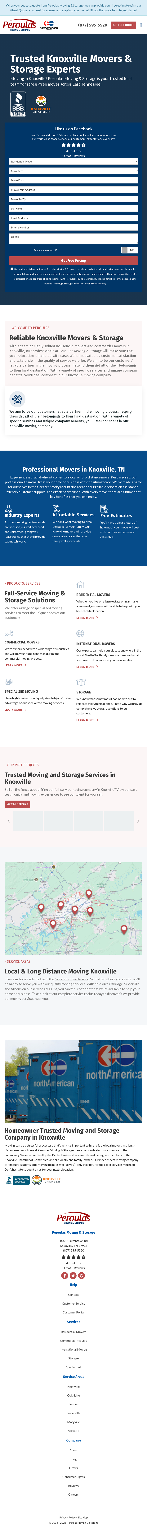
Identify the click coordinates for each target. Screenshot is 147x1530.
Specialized (73, 1367)
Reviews (73, 1485)
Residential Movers (73, 1331)
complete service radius (75, 994)
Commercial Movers (73, 1340)
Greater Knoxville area (71, 979)
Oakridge (73, 1395)
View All (73, 1430)
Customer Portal (73, 1312)
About (73, 1450)
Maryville (73, 1422)
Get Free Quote (123, 25)
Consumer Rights (73, 1476)
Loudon (73, 1404)
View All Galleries (17, 804)
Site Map (83, 1517)
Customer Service (73, 1303)
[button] (9, 821)
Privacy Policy (99, 283)
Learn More (87, 618)
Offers (73, 1468)
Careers (73, 1494)
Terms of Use (81, 283)
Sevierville (73, 1413)
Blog (73, 1459)
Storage (73, 1358)
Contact (73, 1294)
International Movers (73, 1349)
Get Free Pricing (73, 260)
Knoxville (73, 1386)
